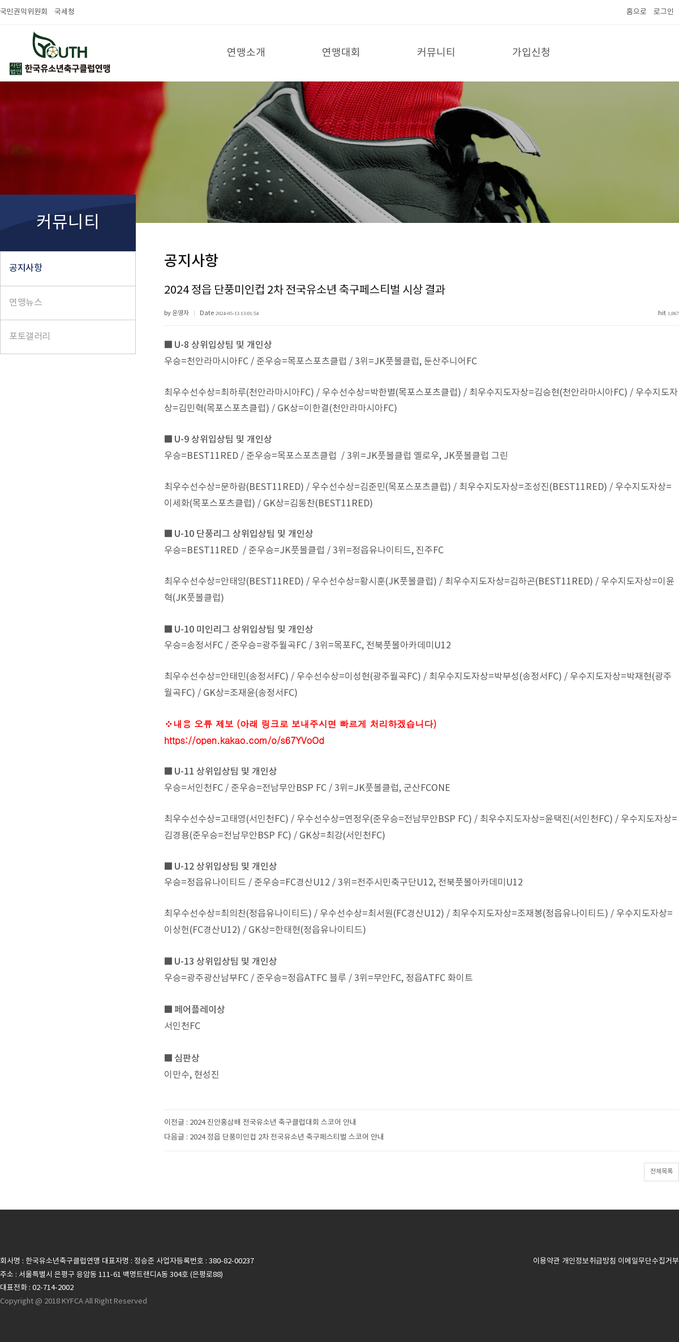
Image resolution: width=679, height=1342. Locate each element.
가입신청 (531, 53)
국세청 (64, 12)
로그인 (664, 12)
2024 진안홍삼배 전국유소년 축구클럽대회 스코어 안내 (273, 1123)
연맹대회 (341, 53)
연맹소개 (246, 53)
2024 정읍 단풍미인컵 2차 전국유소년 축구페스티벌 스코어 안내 (287, 1137)
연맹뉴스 (25, 303)
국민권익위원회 (24, 12)
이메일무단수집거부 (648, 1261)
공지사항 (25, 268)
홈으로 (636, 12)
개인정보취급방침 (589, 1261)
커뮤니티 (436, 53)
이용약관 (546, 1261)
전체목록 (661, 1171)
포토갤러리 (29, 337)
